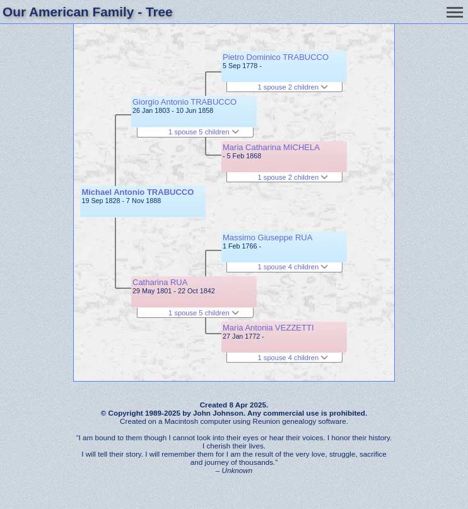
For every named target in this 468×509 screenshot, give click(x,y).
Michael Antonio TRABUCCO (137, 192)
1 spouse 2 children (293, 87)
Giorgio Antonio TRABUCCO (184, 102)
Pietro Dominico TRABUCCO (276, 57)
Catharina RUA (159, 282)
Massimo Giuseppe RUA (267, 237)
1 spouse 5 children (203, 132)
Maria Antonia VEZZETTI (268, 327)
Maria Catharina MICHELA (271, 147)
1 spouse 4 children (293, 267)
